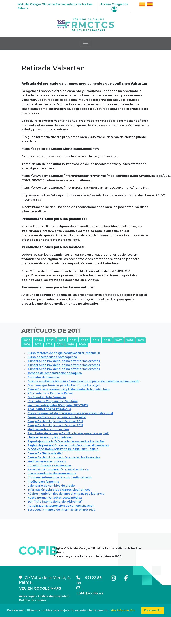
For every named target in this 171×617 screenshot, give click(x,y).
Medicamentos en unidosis (47, 461)
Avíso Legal (27, 596)
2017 (118, 340)
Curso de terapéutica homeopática (52, 357)
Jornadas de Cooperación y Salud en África (58, 469)
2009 (82, 344)
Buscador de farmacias (44, 377)
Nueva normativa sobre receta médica (55, 497)
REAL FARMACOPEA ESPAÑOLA (49, 409)
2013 (38, 344)
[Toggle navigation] (85, 43)
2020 (84, 340)
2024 (38, 340)
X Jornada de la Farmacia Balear (50, 393)
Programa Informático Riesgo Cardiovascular (60, 477)
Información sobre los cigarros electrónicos (59, 489)
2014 (26, 344)
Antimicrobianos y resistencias (49, 465)
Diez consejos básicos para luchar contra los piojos (64, 385)
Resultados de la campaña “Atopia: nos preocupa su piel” (68, 433)
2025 (26, 340)
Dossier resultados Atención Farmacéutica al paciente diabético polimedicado (83, 381)
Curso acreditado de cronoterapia (52, 473)
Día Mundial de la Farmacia (47, 397)
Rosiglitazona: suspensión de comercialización (61, 505)
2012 (49, 344)
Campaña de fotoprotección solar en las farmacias (64, 457)
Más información (122, 610)
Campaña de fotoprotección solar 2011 (55, 421)
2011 (60, 344)
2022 (61, 340)
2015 (140, 340)
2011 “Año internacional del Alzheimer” (55, 501)
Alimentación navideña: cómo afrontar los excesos (64, 361)
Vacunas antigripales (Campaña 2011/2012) (58, 405)
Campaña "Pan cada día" (45, 453)
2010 (70, 344)
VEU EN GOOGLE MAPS (40, 588)
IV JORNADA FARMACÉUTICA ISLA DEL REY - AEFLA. (63, 449)
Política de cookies (32, 600)
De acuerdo (152, 610)
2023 (50, 340)
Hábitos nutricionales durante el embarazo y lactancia (66, 493)
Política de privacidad (53, 596)
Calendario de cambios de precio (51, 485)
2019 (96, 340)
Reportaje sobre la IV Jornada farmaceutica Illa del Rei (66, 441)
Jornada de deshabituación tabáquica (55, 373)
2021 (73, 340)
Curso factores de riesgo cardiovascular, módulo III (64, 353)
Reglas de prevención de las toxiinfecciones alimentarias (68, 445)
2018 (107, 340)
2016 (129, 340)
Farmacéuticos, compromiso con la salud (57, 417)
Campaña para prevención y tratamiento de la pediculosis (69, 389)
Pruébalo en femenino (43, 481)
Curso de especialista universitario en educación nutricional (70, 413)
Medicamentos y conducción (48, 429)
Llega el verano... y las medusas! (50, 437)
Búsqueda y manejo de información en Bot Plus (61, 509)
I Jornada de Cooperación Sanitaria (53, 401)
